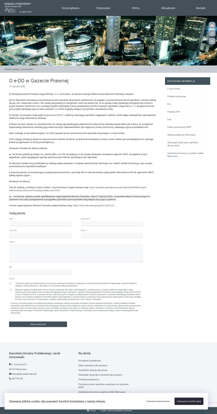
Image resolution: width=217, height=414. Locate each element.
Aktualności (168, 8)
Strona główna (70, 8)
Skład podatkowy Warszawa (181, 134)
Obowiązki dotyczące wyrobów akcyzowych (182, 144)
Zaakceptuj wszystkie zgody (189, 401)
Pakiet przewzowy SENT (179, 127)
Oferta (135, 8)
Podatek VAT (173, 111)
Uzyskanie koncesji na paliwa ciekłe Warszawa (185, 155)
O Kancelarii (103, 8)
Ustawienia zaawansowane (158, 401)
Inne (169, 119)
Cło (169, 103)
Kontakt (200, 8)
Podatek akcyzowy (176, 96)
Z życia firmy (173, 88)
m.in (57, 94)
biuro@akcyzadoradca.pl (24, 373)
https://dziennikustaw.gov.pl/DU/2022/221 (94, 205)
